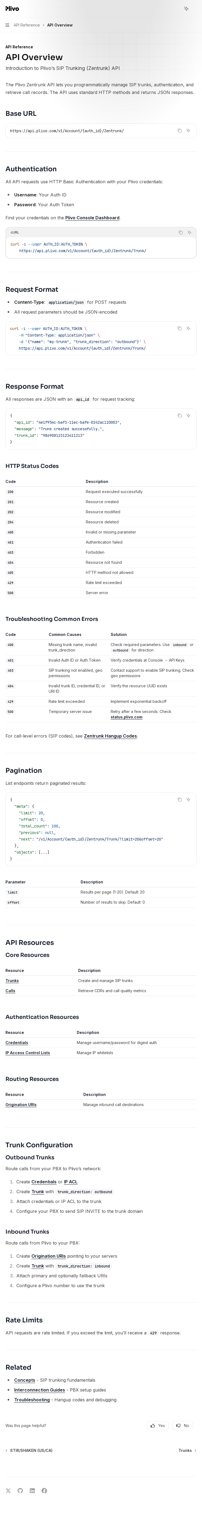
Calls (10, 990)
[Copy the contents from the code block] (179, 130)
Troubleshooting (32, 1399)
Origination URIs (21, 1104)
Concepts (24, 1380)
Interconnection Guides (39, 1390)
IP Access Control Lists (27, 1052)
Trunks (12, 980)
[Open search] (176, 8)
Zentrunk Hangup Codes (110, 736)
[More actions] (195, 9)
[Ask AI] (188, 130)
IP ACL (71, 1181)
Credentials (16, 1042)
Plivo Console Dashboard (92, 217)
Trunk (37, 1191)
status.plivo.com (126, 717)
